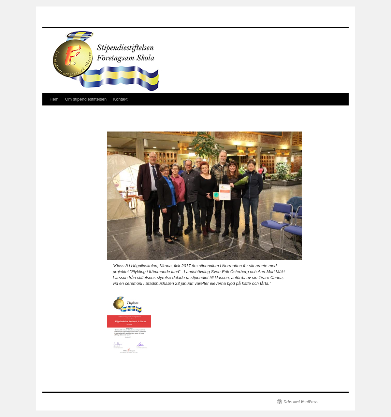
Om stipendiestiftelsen (86, 99)
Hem (54, 99)
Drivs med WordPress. (300, 401)
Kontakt (120, 99)
